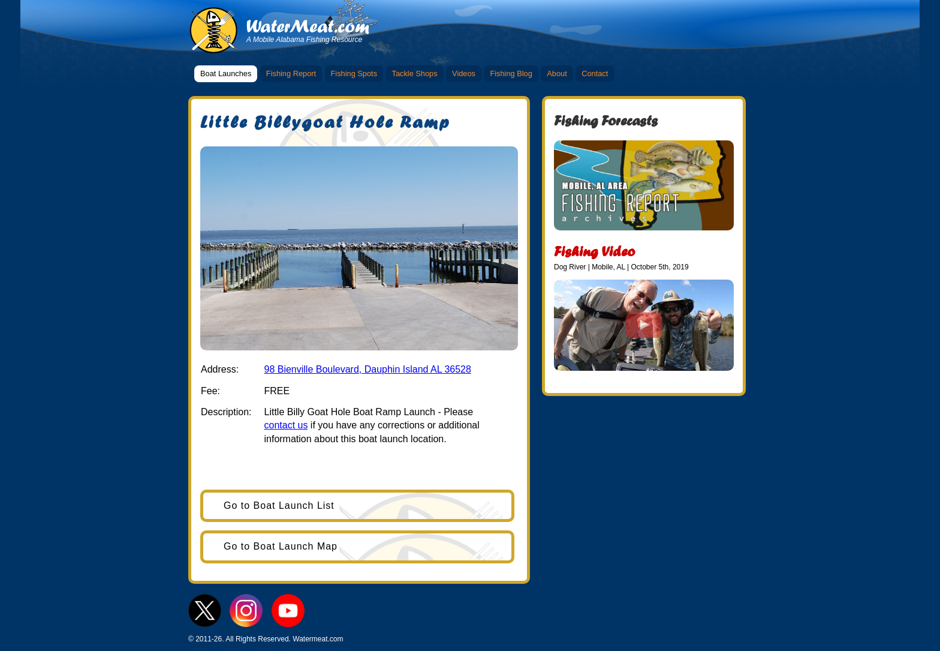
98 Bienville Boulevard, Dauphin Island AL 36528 (367, 369)
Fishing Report (291, 73)
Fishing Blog (511, 73)
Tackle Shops (415, 73)
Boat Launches (225, 73)
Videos (463, 73)
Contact (595, 73)
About (557, 73)
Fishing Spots (354, 73)
